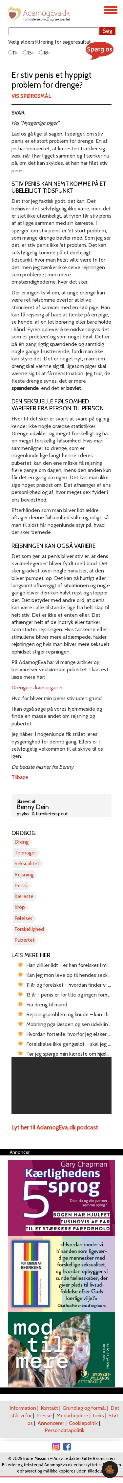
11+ (13, 53)
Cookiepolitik (83, 1423)
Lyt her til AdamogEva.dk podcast (54, 1127)
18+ (45, 53)
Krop (19, 907)
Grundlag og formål (84, 1408)
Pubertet (24, 940)
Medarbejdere (72, 1415)
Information (23, 1408)
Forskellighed (29, 929)
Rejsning (23, 874)
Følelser (23, 918)
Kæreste (23, 896)
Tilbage (19, 777)
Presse (44, 1415)
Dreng (21, 842)
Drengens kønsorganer (37, 687)
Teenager (25, 852)
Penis (20, 885)
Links (98, 1415)
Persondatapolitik (64, 1430)
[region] (61, 1085)
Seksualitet (26, 863)
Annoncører (50, 1423)
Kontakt (49, 1408)
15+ (28, 53)
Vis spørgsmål (31, 96)
